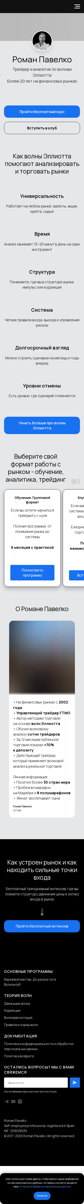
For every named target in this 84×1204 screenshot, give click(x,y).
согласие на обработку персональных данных (44, 1186)
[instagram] (19, 1101)
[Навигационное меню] (77, 6)
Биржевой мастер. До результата (30, 979)
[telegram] (6, 1101)
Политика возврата (19, 1056)
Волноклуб (12, 984)
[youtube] (13, 1101)
